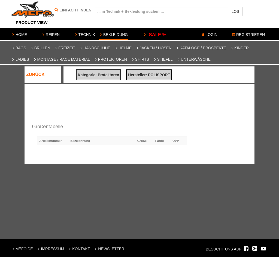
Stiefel (163, 59)
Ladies (20, 59)
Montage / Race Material (61, 59)
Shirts (140, 59)
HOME (19, 34)
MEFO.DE (22, 249)
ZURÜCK (35, 74)
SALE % (154, 34)
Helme (123, 48)
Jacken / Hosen (154, 48)
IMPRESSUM (50, 249)
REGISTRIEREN (248, 34)
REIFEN (51, 34)
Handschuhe (94, 48)
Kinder (239, 48)
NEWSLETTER (109, 249)
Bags (18, 48)
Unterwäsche (194, 59)
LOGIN (209, 34)
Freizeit (64, 48)
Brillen (40, 48)
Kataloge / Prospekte (201, 48)
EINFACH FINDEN (75, 10)
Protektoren (110, 59)
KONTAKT (79, 249)
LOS (235, 11)
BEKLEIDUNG (113, 34)
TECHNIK (84, 34)
